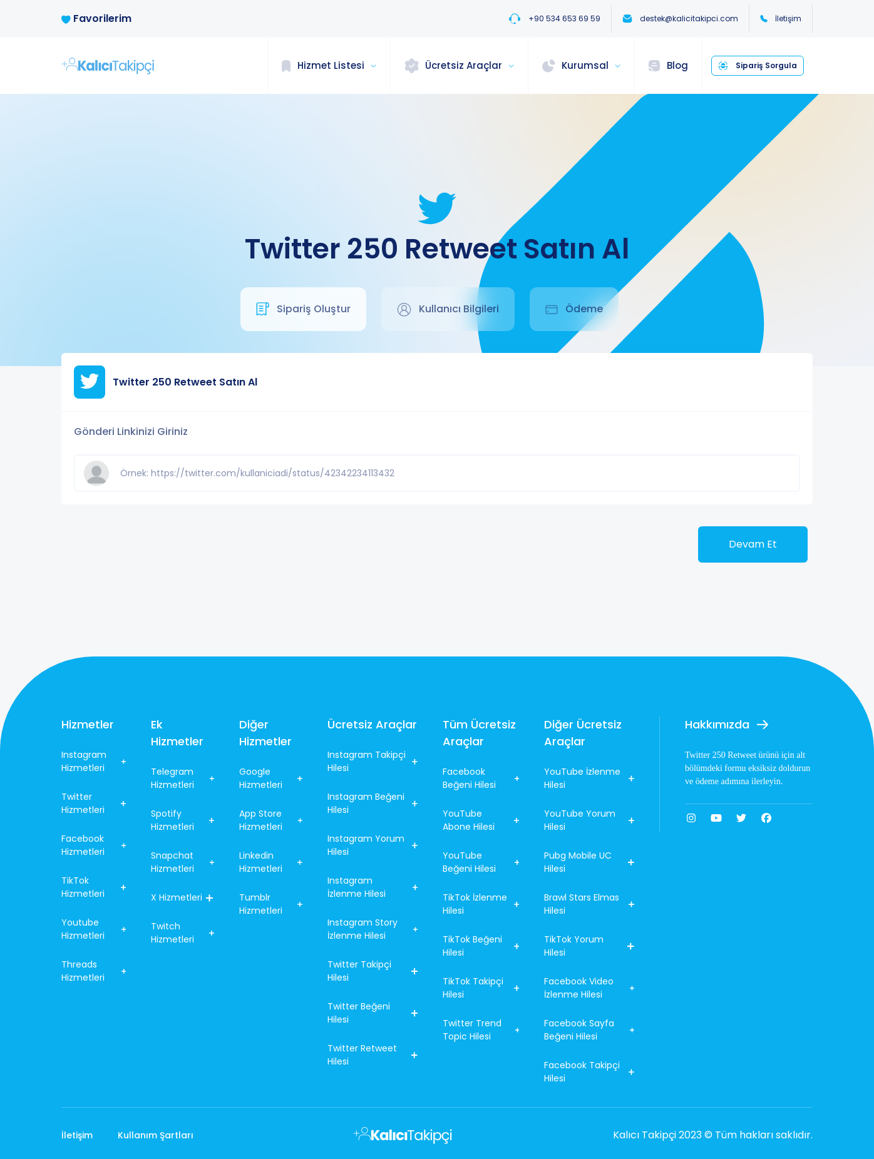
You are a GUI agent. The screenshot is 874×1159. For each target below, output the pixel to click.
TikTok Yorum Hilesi (589, 946)
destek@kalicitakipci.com (680, 18)
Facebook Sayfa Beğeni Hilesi (589, 1030)
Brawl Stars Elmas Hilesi (589, 904)
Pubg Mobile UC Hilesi (589, 862)
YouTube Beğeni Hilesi (481, 862)
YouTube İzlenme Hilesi (589, 778)
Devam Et (753, 544)
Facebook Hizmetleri (93, 845)
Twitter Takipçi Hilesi (372, 971)
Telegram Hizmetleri (182, 778)
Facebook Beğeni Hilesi (481, 778)
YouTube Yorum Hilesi (589, 820)
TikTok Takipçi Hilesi (481, 988)
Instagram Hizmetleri (93, 761)
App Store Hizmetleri (270, 820)
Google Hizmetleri (270, 778)
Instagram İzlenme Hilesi (372, 887)
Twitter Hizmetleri (93, 803)
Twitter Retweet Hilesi (372, 1055)
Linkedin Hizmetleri (270, 862)
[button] (329, 66)
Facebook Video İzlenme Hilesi (589, 988)
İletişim (780, 18)
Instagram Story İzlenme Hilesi (372, 929)
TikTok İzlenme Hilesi (481, 904)
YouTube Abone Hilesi (481, 820)
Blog (668, 65)
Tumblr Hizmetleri (270, 904)
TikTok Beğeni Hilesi (481, 946)
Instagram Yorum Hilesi (372, 845)
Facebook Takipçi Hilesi (589, 1072)
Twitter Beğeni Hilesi (372, 1013)
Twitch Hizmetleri (182, 933)
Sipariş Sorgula (757, 65)
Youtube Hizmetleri (93, 929)
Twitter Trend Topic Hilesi (481, 1030)
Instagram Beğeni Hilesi (372, 803)
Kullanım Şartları (155, 1135)
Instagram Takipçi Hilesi (372, 761)
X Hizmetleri (182, 897)
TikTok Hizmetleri (93, 887)
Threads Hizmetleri (93, 971)
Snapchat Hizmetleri (182, 862)
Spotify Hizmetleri (182, 820)
